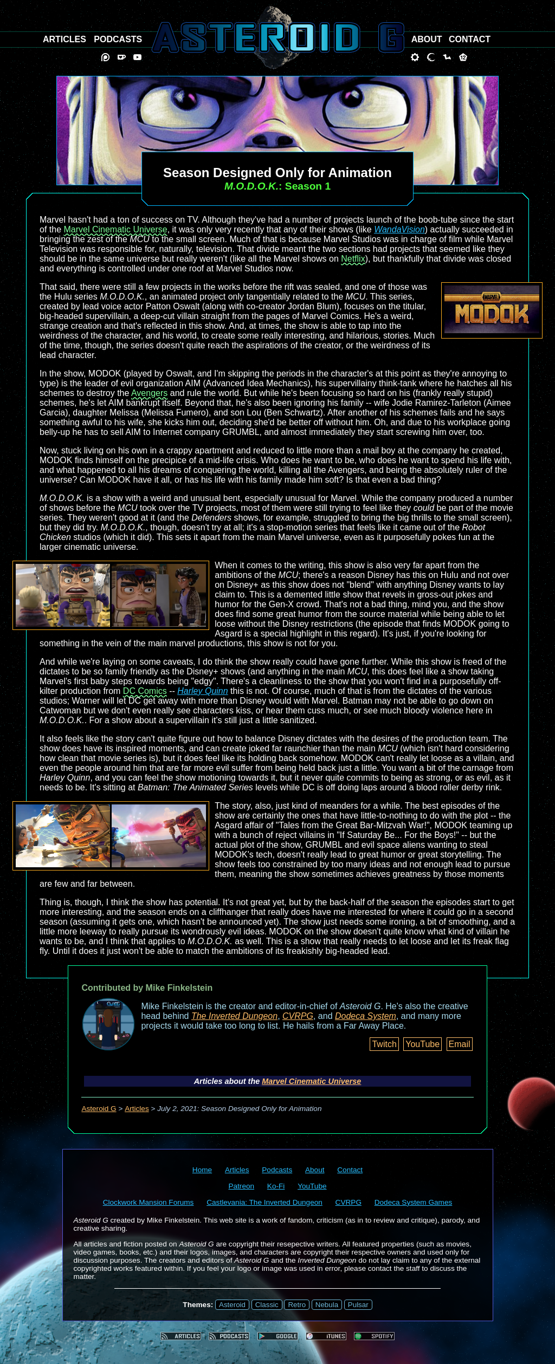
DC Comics (145, 691)
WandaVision (399, 229)
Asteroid (232, 1305)
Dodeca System (365, 1016)
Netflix (353, 258)
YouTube (422, 1044)
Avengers (149, 393)
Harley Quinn (202, 691)
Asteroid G (98, 1109)
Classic (267, 1305)
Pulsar (358, 1305)
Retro (297, 1305)
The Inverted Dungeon (234, 1016)
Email (459, 1044)
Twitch (384, 1044)
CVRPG (297, 1016)
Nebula (326, 1305)
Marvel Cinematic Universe (115, 229)
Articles (137, 1109)
